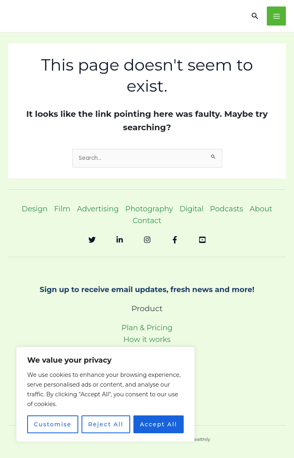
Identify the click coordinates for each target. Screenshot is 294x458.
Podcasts (226, 208)
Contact (147, 220)
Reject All (105, 424)
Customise (52, 424)
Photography (149, 208)
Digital (192, 208)
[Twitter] (92, 239)
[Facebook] (174, 239)
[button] (255, 16)
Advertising (98, 208)
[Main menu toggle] (276, 16)
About (261, 208)
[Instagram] (147, 239)
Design (35, 208)
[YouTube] (202, 239)
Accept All (158, 424)
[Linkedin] (119, 239)
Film (62, 208)
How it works (146, 339)
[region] (105, 394)
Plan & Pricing (147, 327)
